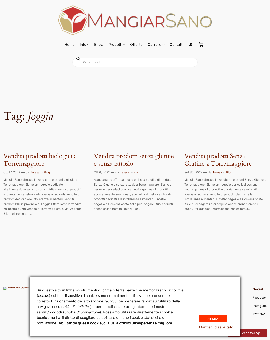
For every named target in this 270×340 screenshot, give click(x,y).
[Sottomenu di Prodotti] (124, 44)
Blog (47, 172)
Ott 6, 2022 (102, 172)
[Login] (191, 44)
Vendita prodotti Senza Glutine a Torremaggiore (218, 159)
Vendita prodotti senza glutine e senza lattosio (134, 159)
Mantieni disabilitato (216, 327)
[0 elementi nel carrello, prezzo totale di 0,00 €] (201, 44)
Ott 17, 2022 (11, 172)
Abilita (212, 318)
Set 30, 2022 (193, 172)
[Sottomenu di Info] (88, 44)
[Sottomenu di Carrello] (163, 44)
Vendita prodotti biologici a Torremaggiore (40, 159)
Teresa (35, 172)
